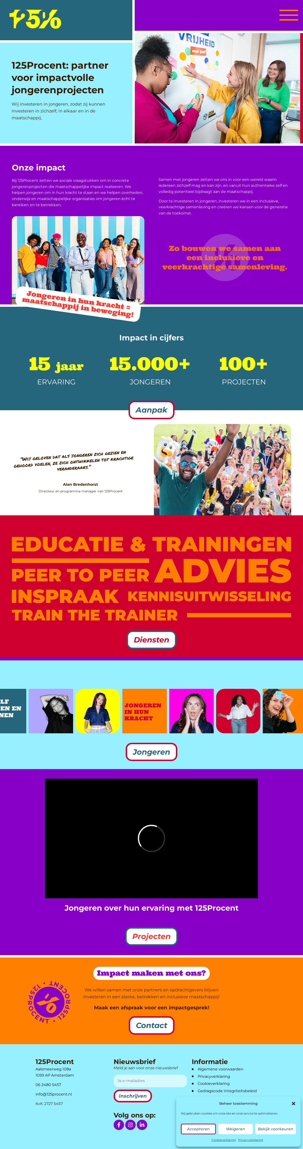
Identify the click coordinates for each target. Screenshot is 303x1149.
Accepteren (198, 1129)
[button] (293, 1103)
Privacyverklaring (250, 1140)
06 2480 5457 (48, 1084)
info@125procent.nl (54, 1094)
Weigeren (235, 1129)
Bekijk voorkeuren (275, 1129)
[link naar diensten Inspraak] (65, 596)
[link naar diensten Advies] (222, 570)
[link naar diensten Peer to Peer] (80, 570)
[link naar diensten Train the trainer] (95, 615)
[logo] (35, 19)
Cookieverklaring (224, 1140)
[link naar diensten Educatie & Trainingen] (151, 544)
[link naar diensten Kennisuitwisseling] (209, 596)
